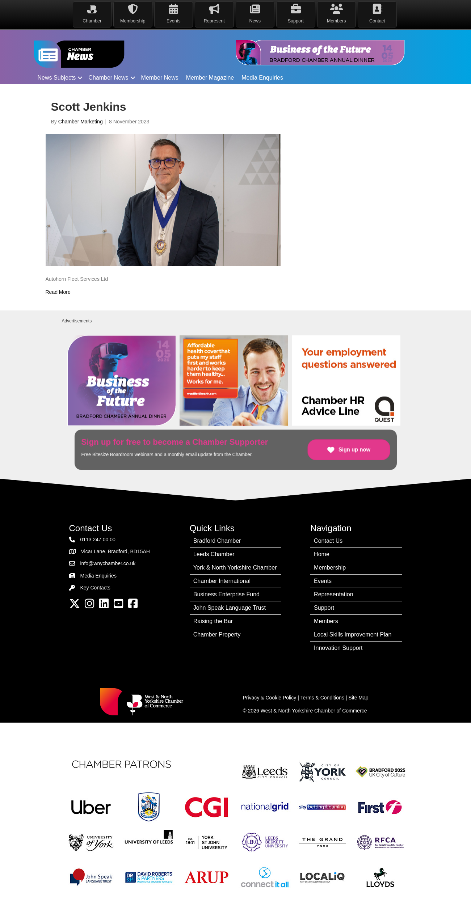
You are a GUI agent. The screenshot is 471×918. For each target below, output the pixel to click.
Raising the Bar (213, 621)
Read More (58, 292)
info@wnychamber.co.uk (108, 563)
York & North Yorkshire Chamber (235, 567)
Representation (333, 594)
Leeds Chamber (214, 554)
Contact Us (328, 541)
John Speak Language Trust (229, 608)
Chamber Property (217, 634)
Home (321, 554)
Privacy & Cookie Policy (270, 698)
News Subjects (57, 78)
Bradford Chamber (217, 541)
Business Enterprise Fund (226, 594)
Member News (159, 78)
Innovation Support (338, 648)
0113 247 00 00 (97, 539)
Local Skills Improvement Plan (352, 634)
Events (323, 581)
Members (326, 621)
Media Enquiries (262, 78)
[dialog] (457, 903)
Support (324, 608)
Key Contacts (95, 588)
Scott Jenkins (88, 106)
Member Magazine (210, 78)
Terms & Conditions (322, 698)
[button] (80, 77)
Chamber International (222, 581)
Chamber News (108, 78)
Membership (330, 567)
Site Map (358, 698)
